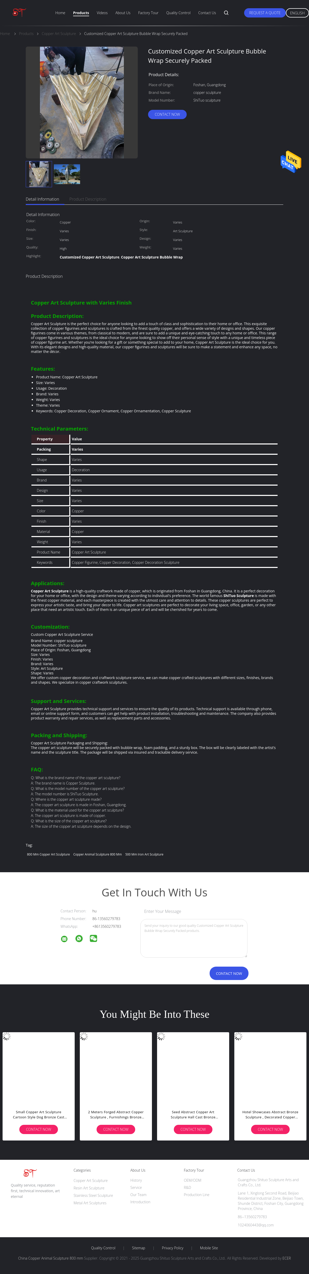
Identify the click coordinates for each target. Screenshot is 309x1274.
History (136, 1180)
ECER (286, 1258)
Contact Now (167, 114)
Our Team (138, 1194)
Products (81, 12)
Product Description (88, 199)
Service (136, 1187)
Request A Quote (265, 12)
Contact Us (207, 12)
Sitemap (138, 1248)
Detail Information (42, 199)
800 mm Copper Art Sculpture (48, 854)
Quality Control (178, 12)
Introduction (140, 1201)
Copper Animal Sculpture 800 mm (97, 854)
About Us (122, 12)
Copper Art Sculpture (91, 1180)
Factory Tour (148, 12)
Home (60, 12)
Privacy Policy (172, 1248)
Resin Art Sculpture (89, 1188)
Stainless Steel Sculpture (93, 1195)
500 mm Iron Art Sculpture (144, 854)
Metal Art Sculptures (90, 1202)
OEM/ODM (192, 1180)
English (297, 13)
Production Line (196, 1194)
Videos (102, 12)
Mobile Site (209, 1248)
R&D (187, 1187)
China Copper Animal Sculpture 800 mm (50, 1258)
